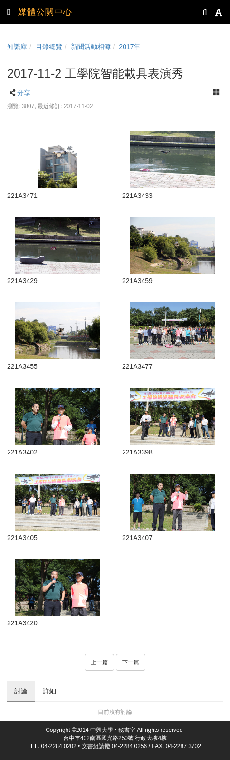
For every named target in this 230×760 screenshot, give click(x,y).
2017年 (129, 46)
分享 (23, 93)
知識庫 (17, 46)
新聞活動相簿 (91, 46)
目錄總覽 (49, 46)
